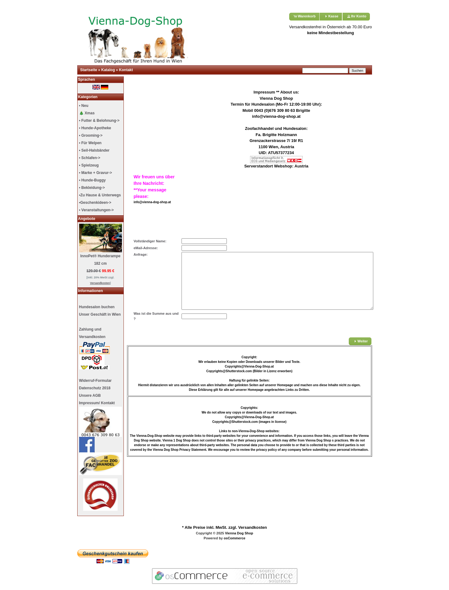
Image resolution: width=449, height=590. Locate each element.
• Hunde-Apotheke (95, 128)
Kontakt (126, 70)
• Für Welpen (90, 143)
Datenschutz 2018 (94, 388)
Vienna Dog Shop (239, 533)
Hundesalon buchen (97, 307)
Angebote (86, 219)
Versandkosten (252, 527)
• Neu (83, 105)
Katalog (108, 70)
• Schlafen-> (90, 158)
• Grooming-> (91, 135)
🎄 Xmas (87, 113)
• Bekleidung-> (92, 187)
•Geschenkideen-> (95, 202)
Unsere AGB (90, 395)
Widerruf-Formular (95, 380)
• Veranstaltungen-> (96, 210)
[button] (304, 17)
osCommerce (234, 538)
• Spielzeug (89, 165)
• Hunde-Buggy (92, 180)
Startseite (88, 70)
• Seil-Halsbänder (94, 150)
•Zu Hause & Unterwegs (100, 195)
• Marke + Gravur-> (95, 173)
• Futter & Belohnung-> (99, 120)
